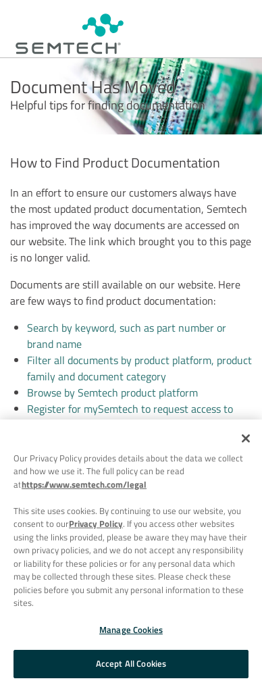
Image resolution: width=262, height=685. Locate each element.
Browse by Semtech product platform (112, 392)
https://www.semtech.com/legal (84, 484)
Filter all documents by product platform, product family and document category (139, 368)
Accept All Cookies (131, 663)
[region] (131, 552)
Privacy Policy (96, 523)
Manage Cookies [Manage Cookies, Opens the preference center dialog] (131, 629)
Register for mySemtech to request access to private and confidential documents (130, 417)
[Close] (246, 438)
